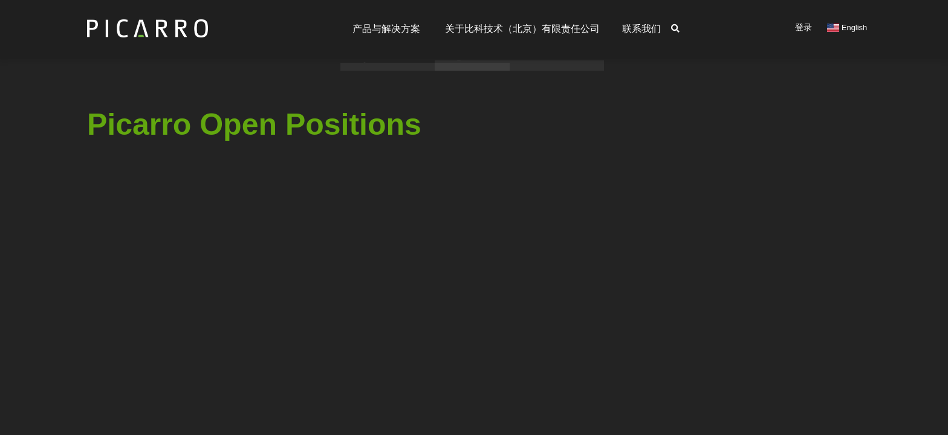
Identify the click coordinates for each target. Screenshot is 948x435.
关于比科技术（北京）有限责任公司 (515, 29)
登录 (803, 27)
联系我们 (639, 29)
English (847, 27)
